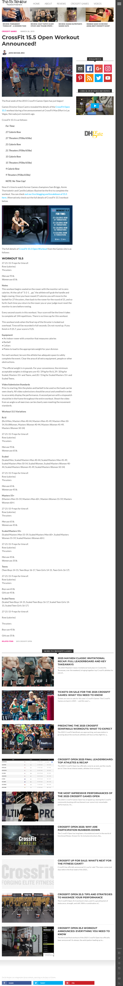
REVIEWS (61, 3)
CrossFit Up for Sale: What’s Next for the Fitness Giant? (84, 862)
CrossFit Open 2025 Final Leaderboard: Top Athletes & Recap (85, 761)
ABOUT (48, 3)
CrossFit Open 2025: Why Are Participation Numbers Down (79, 828)
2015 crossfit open (24, 641)
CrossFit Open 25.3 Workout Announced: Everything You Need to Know (84, 931)
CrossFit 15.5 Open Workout (33, 249)
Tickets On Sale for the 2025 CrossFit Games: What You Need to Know (84, 693)
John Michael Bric (17, 53)
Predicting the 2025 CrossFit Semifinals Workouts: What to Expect (85, 727)
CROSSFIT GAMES (80, 3)
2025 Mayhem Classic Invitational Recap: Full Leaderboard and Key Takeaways (82, 661)
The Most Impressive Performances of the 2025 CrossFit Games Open (85, 795)
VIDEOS (98, 3)
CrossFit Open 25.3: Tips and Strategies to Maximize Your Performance (85, 896)
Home (36, 3)
